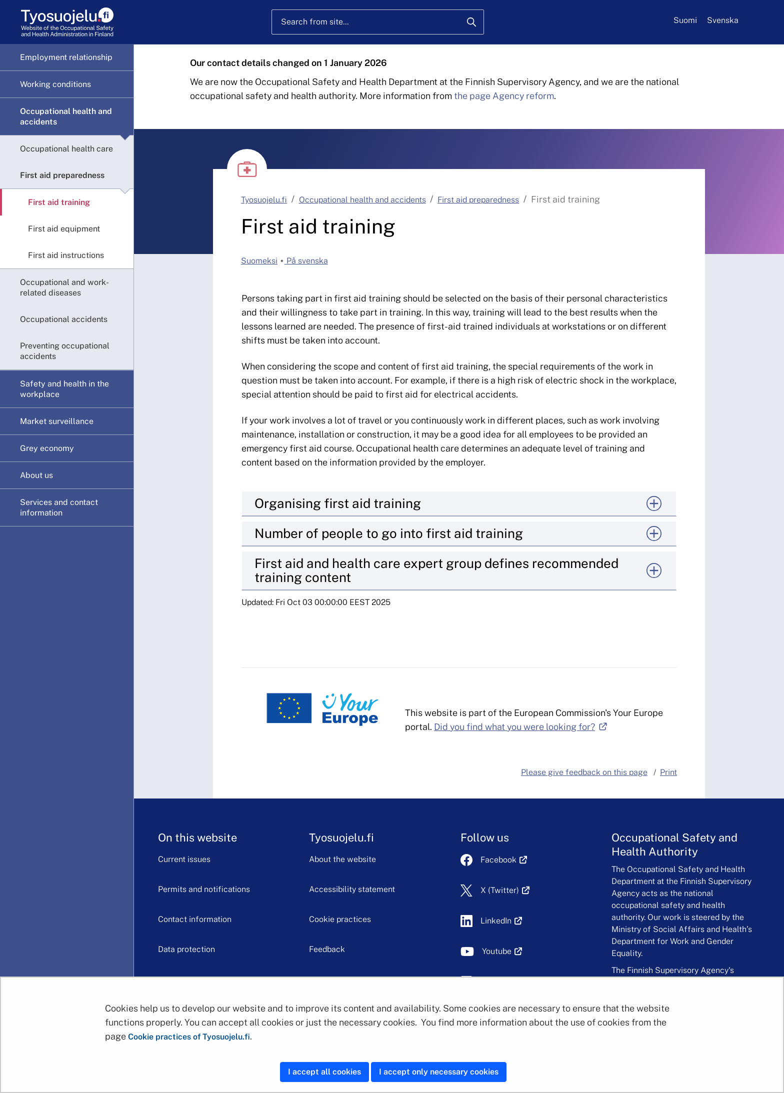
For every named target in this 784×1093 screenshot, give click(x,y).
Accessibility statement (352, 889)
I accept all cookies (324, 1071)
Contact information (195, 919)
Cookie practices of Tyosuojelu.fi (189, 1037)
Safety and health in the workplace (64, 389)
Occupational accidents (64, 319)
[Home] (67, 22)
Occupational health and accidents (66, 116)
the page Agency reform (504, 95)
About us (36, 475)
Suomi (685, 20)
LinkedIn (501, 921)
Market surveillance (57, 421)
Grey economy (47, 448)
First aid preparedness (62, 175)
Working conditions (55, 84)
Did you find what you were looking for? (520, 727)
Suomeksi (259, 261)
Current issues (184, 859)
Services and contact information (59, 508)
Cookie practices (340, 919)
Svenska (722, 20)
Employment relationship (66, 57)
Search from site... (314, 21)
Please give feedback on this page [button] (584, 772)
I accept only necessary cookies (438, 1071)
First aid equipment (64, 229)
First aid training (59, 202)
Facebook (504, 859)
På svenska (306, 261)
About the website (342, 859)
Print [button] (668, 772)
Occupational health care (66, 149)
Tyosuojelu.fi (264, 199)
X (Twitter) (505, 890)
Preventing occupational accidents (65, 351)
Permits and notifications (204, 889)
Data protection (186, 949)
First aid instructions (66, 255)
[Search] (472, 22)
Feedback (327, 949)
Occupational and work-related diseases (64, 288)
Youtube (502, 951)
